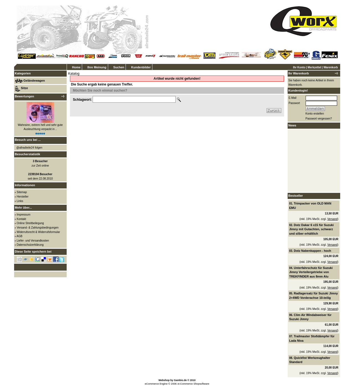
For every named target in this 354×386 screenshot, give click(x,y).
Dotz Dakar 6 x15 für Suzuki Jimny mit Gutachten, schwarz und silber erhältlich (311, 229)
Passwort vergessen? (319, 118)
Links (20, 201)
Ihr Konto (299, 67)
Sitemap (22, 192)
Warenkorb (331, 67)
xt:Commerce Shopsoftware (193, 383)
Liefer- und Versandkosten (33, 240)
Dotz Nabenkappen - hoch (312, 250)
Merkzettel (314, 67)
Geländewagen (34, 80)
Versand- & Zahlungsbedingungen (37, 227)
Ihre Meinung (96, 67)
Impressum (23, 214)
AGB (19, 236)
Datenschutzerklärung (30, 244)
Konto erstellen (315, 113)
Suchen (118, 67)
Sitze (24, 88)
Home (76, 67)
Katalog (74, 74)
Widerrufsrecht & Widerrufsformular (38, 232)
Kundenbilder (141, 67)
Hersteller (22, 196)
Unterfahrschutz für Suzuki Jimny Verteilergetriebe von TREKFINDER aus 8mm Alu (311, 272)
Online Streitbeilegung (30, 223)
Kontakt (21, 219)
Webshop (164, 380)
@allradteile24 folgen (29, 147)
